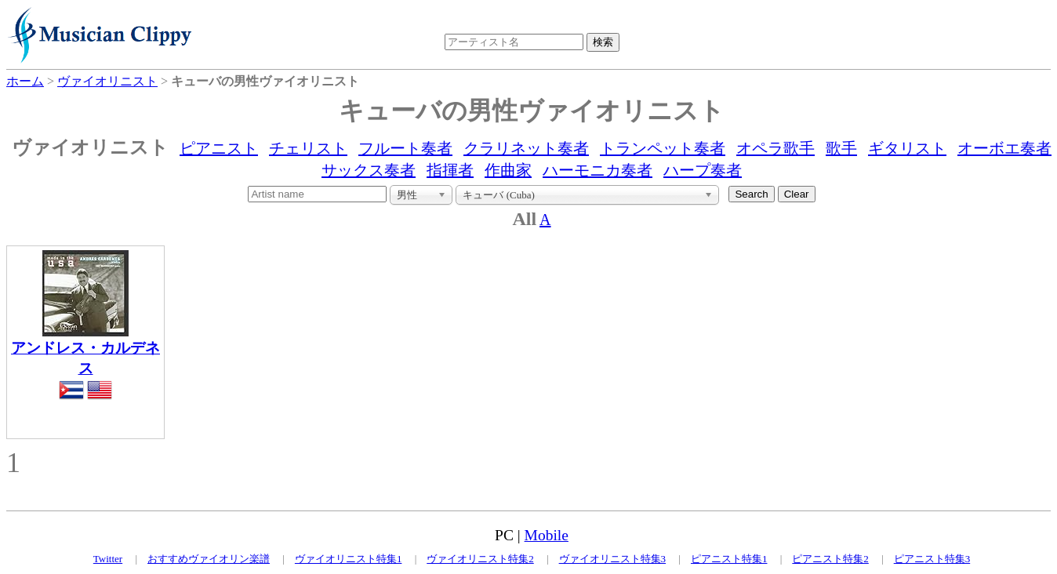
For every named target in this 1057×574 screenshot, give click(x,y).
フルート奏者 (405, 148)
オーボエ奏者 (1004, 148)
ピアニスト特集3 (932, 559)
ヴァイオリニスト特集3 (613, 559)
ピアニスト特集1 (729, 559)
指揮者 (450, 170)
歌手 (841, 148)
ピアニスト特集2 (830, 559)
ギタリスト (907, 148)
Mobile (546, 535)
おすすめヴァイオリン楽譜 (208, 559)
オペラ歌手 (775, 148)
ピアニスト (219, 148)
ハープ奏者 (702, 170)
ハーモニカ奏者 (597, 170)
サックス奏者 (368, 170)
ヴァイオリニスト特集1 (348, 559)
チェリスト (308, 148)
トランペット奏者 (662, 148)
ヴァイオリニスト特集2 (480, 559)
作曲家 (508, 170)
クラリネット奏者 (526, 148)
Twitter (107, 559)
